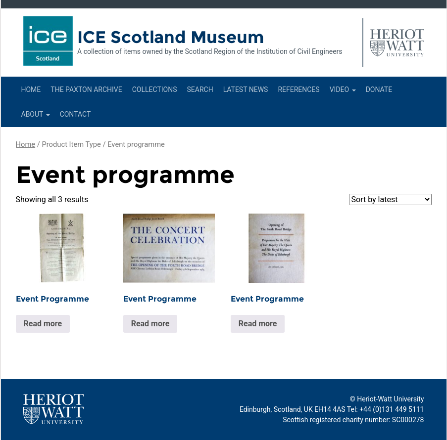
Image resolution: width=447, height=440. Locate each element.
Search (200, 89)
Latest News (245, 89)
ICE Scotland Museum (170, 37)
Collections (154, 89)
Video (343, 89)
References (298, 89)
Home (31, 89)
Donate (379, 89)
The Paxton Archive (86, 89)
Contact (75, 114)
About (35, 114)
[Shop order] (390, 199)
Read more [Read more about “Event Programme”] (43, 323)
